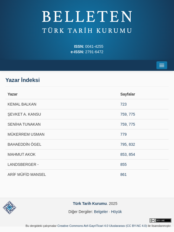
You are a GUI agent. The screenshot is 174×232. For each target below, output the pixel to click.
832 (132, 144)
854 (132, 154)
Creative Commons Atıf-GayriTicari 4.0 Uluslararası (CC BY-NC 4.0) (102, 225)
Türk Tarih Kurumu (90, 203)
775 (132, 114)
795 (123, 144)
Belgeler (101, 211)
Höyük (116, 211)
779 (123, 134)
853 (123, 154)
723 (123, 104)
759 (123, 114)
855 (123, 164)
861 (123, 174)
